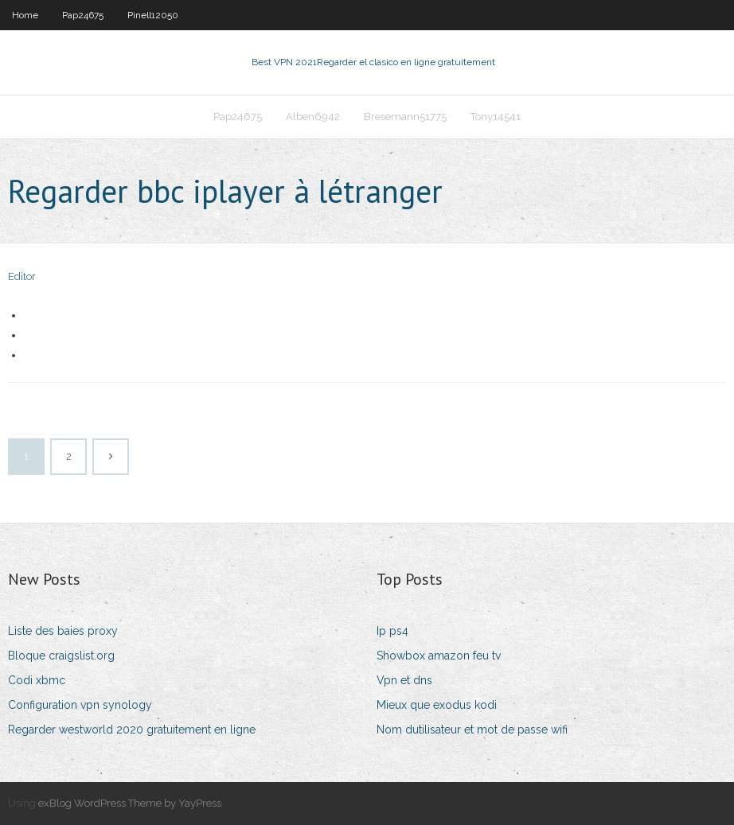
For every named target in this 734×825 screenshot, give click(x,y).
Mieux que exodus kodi (437, 705)
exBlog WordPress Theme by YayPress (129, 803)
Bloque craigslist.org (61, 655)
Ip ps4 (392, 631)
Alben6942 (313, 117)
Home (25, 15)
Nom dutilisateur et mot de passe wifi (472, 729)
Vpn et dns (404, 680)
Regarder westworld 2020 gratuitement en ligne (132, 729)
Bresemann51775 (405, 117)
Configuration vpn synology (80, 705)
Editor (22, 276)
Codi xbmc (36, 680)
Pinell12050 (152, 15)
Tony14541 (495, 117)
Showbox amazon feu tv (439, 655)
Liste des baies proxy (63, 631)
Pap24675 (82, 15)
